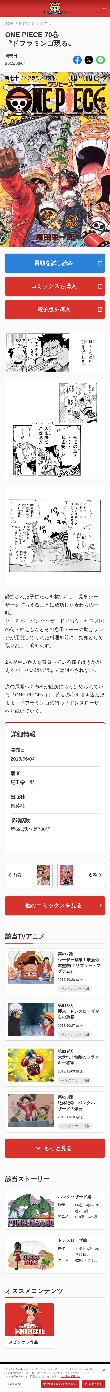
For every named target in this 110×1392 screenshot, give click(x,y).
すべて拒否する (93, 1385)
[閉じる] (104, 1371)
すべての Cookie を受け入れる (60, 1385)
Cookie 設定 (14, 1385)
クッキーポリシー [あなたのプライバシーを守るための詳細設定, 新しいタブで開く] (70, 1378)
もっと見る (53, 1148)
